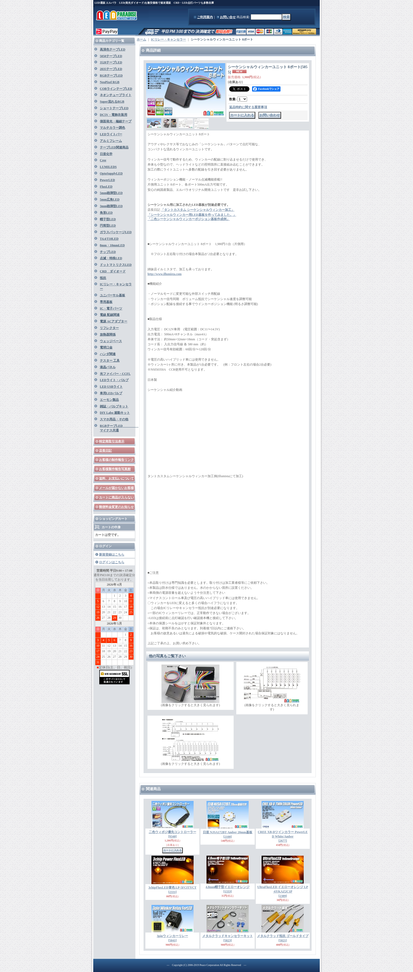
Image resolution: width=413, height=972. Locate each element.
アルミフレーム (111, 141)
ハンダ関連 (108, 354)
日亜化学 (106, 154)
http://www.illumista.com (164, 274)
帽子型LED (108, 219)
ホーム (141, 39)
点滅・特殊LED (111, 258)
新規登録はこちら (111, 554)
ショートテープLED (114, 108)
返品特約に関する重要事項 (248, 107)
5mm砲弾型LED (111, 193)
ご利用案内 (205, 17)
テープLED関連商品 (114, 147)
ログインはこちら (111, 562)
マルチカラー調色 (112, 127)
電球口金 (106, 347)
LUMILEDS (108, 167)
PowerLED (107, 180)
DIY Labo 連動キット (115, 413)
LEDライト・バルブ (114, 380)
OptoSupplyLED (111, 173)
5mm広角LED (110, 199)
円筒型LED (108, 225)
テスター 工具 (110, 360)
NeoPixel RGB (109, 82)
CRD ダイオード (113, 271)
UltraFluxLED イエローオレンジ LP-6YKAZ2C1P (282, 891)
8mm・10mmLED (112, 245)
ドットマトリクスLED (116, 265)
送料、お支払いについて (116, 478)
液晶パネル (108, 367)
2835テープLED (111, 69)
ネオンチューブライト (115, 95)
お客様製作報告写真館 (115, 469)
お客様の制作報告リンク (116, 460)
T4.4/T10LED (109, 239)
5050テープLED (111, 56)
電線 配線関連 (110, 315)
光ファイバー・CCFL (115, 374)
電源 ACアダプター (113, 321)
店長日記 (105, 450)
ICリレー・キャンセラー (168, 39)
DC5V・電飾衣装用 (113, 115)
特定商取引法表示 (111, 441)
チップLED (108, 252)
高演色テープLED (112, 49)
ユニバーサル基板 (112, 295)
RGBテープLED (111, 75)
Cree (103, 160)
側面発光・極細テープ (115, 121)
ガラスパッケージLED (116, 232)
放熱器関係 (108, 334)
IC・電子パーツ (111, 308)
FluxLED (106, 186)
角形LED (106, 213)
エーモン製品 (109, 400)
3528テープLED (111, 62)
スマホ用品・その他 (114, 419)
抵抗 (103, 278)
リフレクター (109, 328)
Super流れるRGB (112, 101)
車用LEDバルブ (111, 393)
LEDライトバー (111, 134)
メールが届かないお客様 (116, 488)
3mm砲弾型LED (111, 206)
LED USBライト (111, 386)
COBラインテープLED (116, 89)
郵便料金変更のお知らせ (116, 507)
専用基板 (106, 302)
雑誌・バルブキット (114, 406)
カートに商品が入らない (116, 497)
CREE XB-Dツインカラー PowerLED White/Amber (283, 836)
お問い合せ (228, 17)
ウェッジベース (111, 341)
